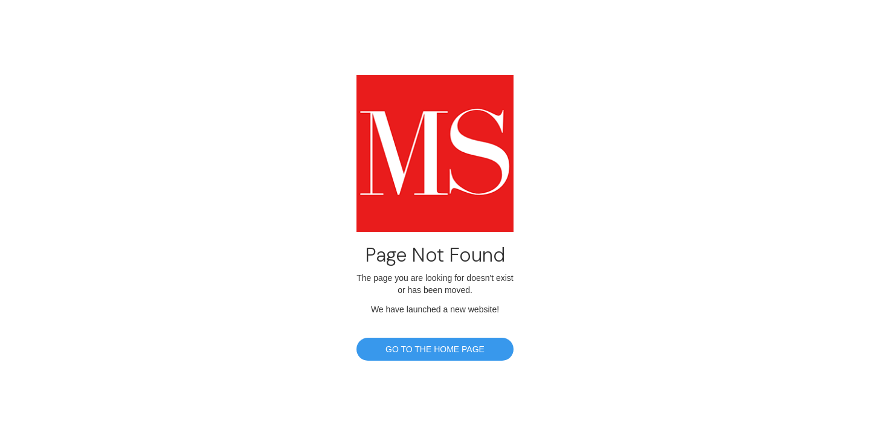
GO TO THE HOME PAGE (435, 349)
